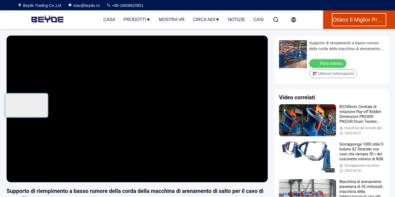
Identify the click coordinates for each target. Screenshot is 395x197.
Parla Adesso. (328, 63)
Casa (109, 19)
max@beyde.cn (84, 5)
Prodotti (137, 19)
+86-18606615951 (124, 5)
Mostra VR (172, 19)
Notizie (236, 19)
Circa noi (206, 19)
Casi (258, 19)
